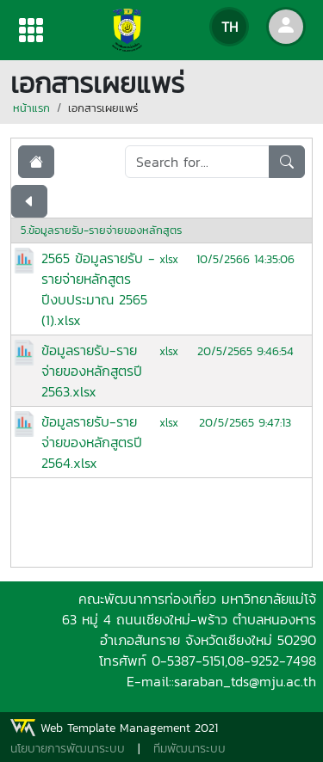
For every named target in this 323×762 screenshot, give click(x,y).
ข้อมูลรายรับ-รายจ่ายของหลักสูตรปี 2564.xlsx (91, 442)
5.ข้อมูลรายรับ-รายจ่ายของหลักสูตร (101, 230)
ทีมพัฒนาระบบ (189, 749)
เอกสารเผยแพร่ (103, 108)
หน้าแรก (31, 108)
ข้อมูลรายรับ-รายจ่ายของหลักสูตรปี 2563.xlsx (91, 371)
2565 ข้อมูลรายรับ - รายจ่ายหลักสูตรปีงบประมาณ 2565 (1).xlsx (98, 289)
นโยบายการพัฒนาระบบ (67, 749)
